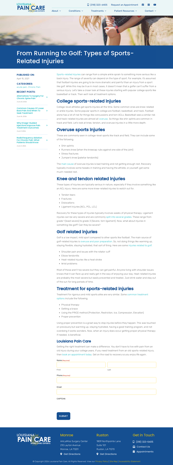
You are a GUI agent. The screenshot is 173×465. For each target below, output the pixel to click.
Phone (63, 375)
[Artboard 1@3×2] (34, 434)
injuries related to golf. (140, 245)
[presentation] (74, 405)
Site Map (113, 461)
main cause (67, 163)
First (59, 370)
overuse (103, 118)
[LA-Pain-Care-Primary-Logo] (31, 3)
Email (59, 387)
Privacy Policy (101, 461)
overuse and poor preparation (96, 241)
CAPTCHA (61, 399)
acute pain (22, 87)
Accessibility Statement (129, 461)
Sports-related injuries (69, 74)
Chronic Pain (34, 87)
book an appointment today (77, 354)
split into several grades (119, 217)
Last (109, 370)
